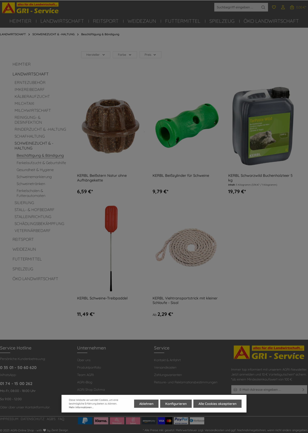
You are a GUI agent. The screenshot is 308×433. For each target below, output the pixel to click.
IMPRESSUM (9, 419)
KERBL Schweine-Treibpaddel (102, 298)
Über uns (83, 360)
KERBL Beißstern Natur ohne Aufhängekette (102, 178)
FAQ (61, 419)
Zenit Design (59, 430)
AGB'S (51, 419)
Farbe (125, 55)
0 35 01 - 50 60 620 (18, 367)
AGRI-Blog (84, 382)
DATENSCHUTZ (32, 419)
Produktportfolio (89, 367)
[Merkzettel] (274, 7)
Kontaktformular (37, 407)
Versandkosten (165, 367)
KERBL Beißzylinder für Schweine (181, 175)
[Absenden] (303, 389)
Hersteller (95, 55)
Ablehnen (146, 404)
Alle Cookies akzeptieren (217, 404)
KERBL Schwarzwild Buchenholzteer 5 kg (260, 178)
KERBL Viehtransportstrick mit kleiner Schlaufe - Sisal (185, 300)
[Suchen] (263, 7)
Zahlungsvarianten (168, 375)
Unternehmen (91, 348)
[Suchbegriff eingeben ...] (236, 7)
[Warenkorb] (298, 7)
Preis (150, 55)
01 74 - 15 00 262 (16, 383)
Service (161, 348)
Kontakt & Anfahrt (167, 360)
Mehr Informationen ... (81, 407)
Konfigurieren (176, 404)
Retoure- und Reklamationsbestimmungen (185, 382)
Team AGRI (85, 375)
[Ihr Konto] (283, 7)
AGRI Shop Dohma (91, 389)
